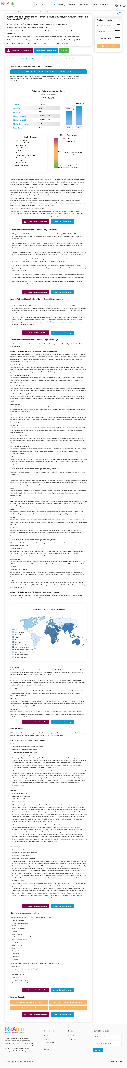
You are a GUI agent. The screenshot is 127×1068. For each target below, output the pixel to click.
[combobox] (112, 19)
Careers (94, 5)
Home (7, 12)
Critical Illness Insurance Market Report (29, 1003)
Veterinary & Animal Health (31, 12)
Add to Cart (108, 46)
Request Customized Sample (46, 50)
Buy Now (64, 50)
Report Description (27, 59)
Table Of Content (70, 59)
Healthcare (19, 12)
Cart (116, 13)
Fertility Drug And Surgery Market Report (68, 1003)
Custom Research (82, 5)
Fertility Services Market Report (29, 1008)
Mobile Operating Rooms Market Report (68, 1008)
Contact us (47, 1049)
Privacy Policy (72, 1036)
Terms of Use (72, 1040)
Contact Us (104, 5)
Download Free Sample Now (19, 50)
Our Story (61, 5)
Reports (71, 5)
